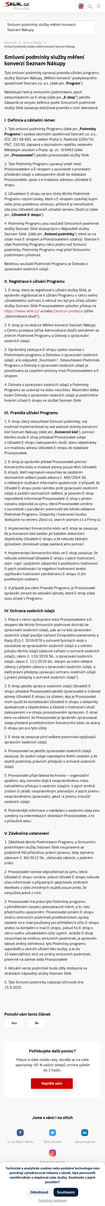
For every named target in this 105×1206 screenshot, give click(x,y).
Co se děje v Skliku (21, 1136)
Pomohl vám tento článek (27, 1014)
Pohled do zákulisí (54, 1156)
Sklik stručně (56, 1136)
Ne (37, 1023)
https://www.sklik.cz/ (22, 311)
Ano (14, 1023)
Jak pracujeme (88, 1136)
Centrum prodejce (68, 311)
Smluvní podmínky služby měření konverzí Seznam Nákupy (41, 27)
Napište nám (52, 1083)
